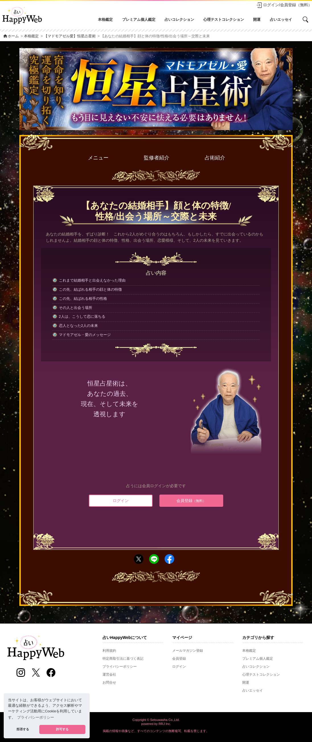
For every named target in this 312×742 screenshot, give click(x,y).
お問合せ (109, 682)
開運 (256, 19)
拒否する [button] (23, 729)
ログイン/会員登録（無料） (284, 5)
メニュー (98, 158)
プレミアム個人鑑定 (138, 19)
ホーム (11, 36)
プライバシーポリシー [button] (35, 718)
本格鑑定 (105, 19)
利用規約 (109, 651)
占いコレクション (179, 19)
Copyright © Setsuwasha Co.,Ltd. (156, 719)
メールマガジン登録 (187, 651)
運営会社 (109, 675)
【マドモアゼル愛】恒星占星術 (70, 36)
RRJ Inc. (165, 723)
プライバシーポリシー (119, 667)
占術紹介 (215, 158)
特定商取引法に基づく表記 (122, 659)
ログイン (121, 500)
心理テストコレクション (223, 19)
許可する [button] (62, 729)
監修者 (156, 158)
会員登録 (191, 500)
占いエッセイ (281, 19)
